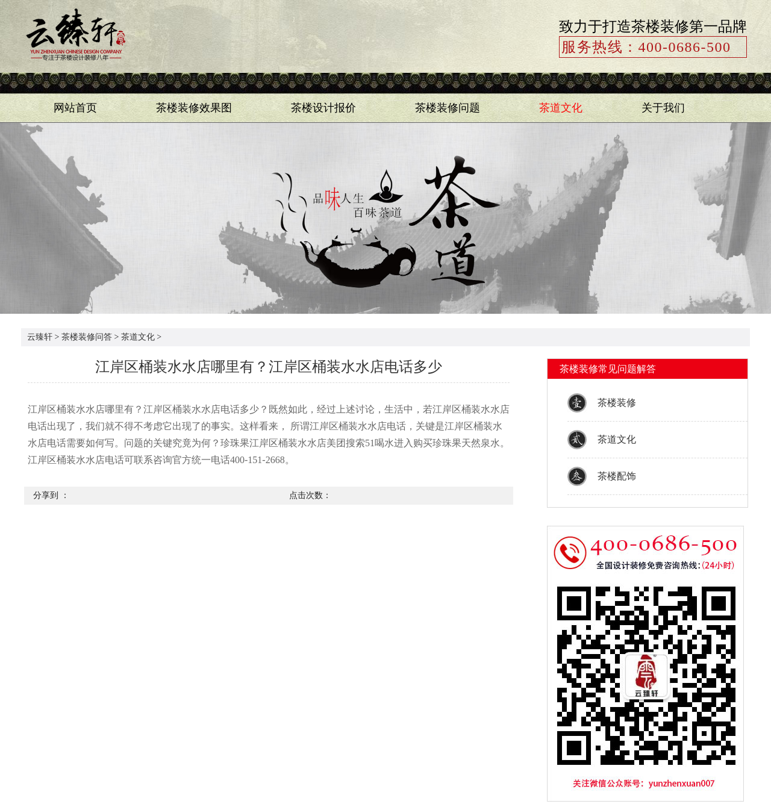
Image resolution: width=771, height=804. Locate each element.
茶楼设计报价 (323, 108)
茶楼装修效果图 (194, 108)
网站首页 (75, 108)
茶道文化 (560, 108)
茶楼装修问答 (86, 336)
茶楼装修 (617, 402)
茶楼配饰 (617, 476)
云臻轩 (39, 336)
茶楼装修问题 (447, 108)
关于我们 (663, 108)
